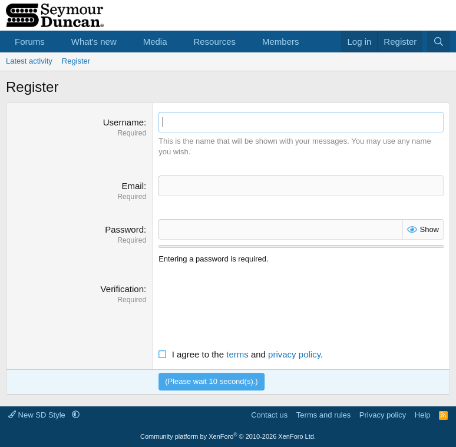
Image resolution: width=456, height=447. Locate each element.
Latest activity (29, 61)
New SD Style (37, 414)
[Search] (438, 41)
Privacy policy (382, 414)
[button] (54, 41)
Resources (214, 42)
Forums (30, 42)
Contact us (269, 414)
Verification (122, 289)
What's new (94, 42)
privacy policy (294, 354)
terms (237, 354)
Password (124, 229)
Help (423, 414)
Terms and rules (323, 414)
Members (280, 42)
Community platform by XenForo (228, 436)
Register (76, 61)
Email (132, 186)
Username (123, 122)
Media (155, 42)
